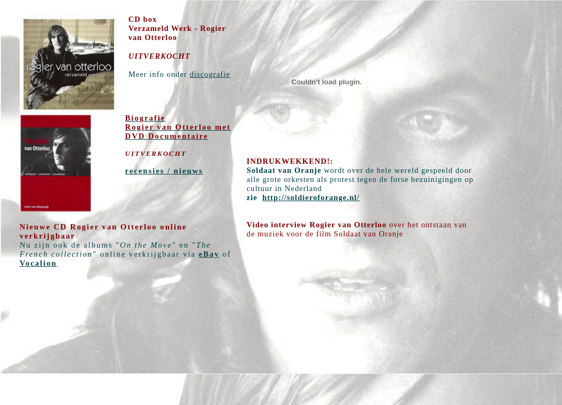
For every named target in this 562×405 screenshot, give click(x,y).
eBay (209, 254)
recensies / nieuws (164, 170)
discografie (210, 74)
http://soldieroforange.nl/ (310, 197)
